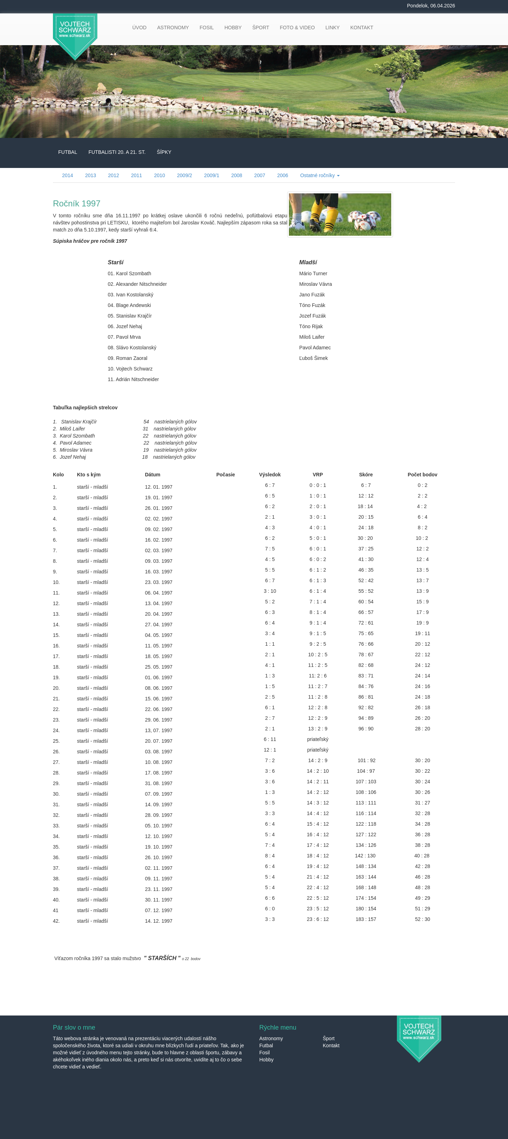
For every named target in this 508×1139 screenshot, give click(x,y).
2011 (136, 175)
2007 (259, 175)
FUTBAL (67, 152)
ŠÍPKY (164, 152)
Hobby (266, 1059)
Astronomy (271, 1038)
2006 (282, 175)
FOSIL (207, 27)
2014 (67, 175)
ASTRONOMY (173, 27)
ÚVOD (139, 27)
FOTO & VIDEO (297, 27)
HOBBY (233, 27)
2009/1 (211, 175)
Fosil (264, 1052)
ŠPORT (260, 27)
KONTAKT (361, 27)
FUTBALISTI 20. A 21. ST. (117, 152)
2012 (113, 175)
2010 (159, 175)
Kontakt (331, 1045)
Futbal (266, 1045)
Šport (328, 1038)
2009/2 (184, 175)
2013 (90, 175)
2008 (236, 175)
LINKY (332, 27)
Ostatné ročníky (320, 175)
